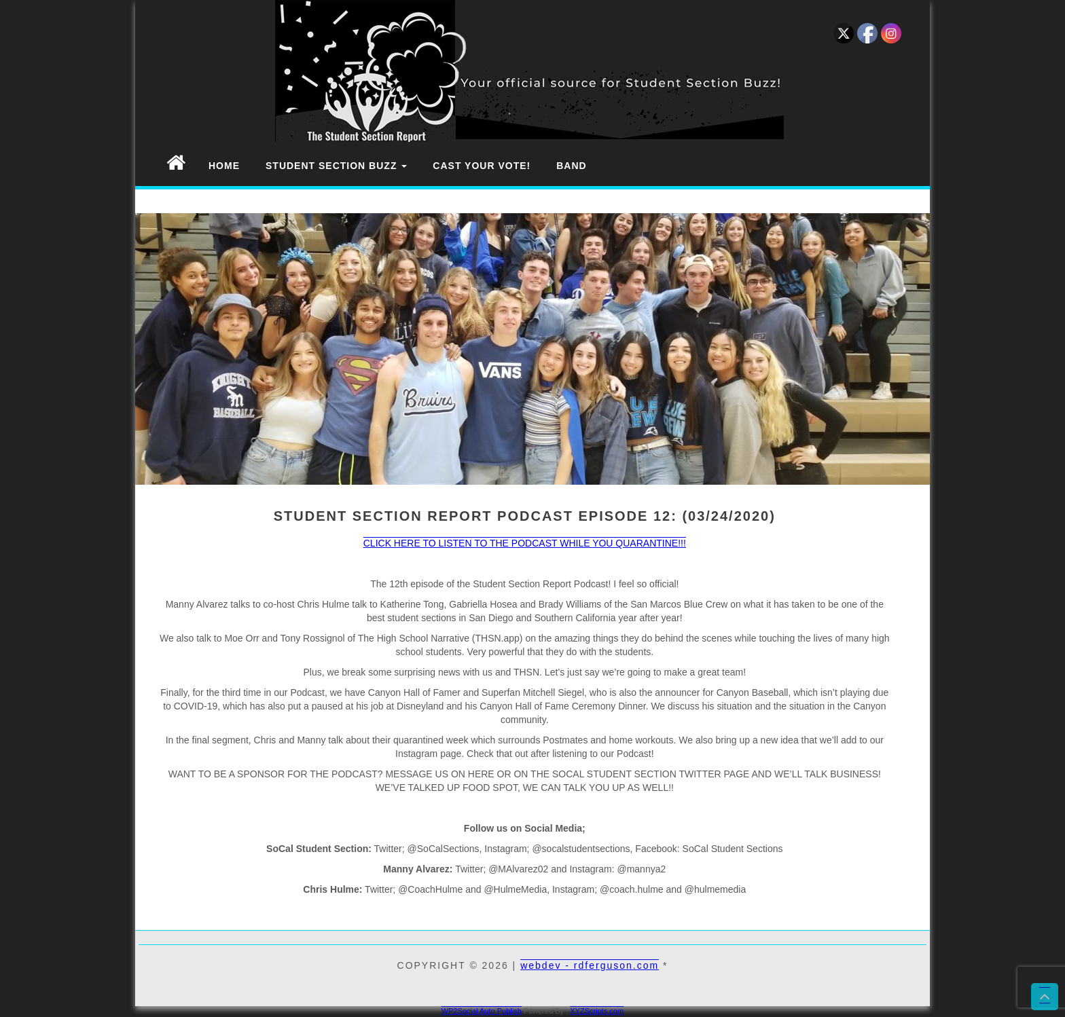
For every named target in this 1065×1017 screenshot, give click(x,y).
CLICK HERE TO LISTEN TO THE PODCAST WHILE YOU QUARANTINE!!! (524, 543)
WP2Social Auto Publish (481, 1011)
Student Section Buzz (336, 165)
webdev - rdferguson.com (589, 965)
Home (224, 165)
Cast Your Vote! (481, 165)
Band (571, 165)
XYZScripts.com (597, 1011)
